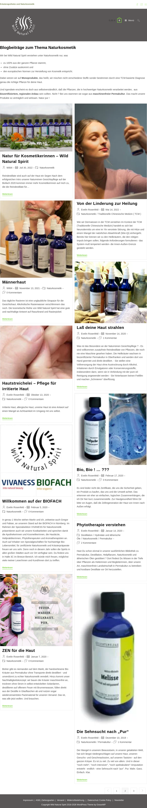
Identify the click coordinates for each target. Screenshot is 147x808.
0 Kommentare (14, 292)
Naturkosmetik (47, 167)
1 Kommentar (110, 338)
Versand (60, 800)
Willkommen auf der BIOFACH (32, 501)
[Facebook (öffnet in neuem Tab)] (137, 4)
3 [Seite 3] (133, 791)
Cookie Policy (105, 800)
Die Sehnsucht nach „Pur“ (103, 731)
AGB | (38, 800)
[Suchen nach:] (137, 20)
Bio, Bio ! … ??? (93, 469)
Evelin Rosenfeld (89, 209)
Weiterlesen (7, 194)
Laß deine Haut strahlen (100, 327)
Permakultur (106, 538)
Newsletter (119, 800)
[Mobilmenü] (128, 20)
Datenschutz (93, 800)
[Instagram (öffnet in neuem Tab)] (141, 4)
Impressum (28, 800)
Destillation (86, 535)
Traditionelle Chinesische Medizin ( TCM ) (119, 214)
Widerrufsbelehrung (75, 800)
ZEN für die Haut (18, 650)
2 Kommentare (88, 543)
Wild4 (9, 167)
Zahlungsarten (48, 800)
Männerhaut (14, 282)
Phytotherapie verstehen (101, 525)
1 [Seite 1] (116, 791)
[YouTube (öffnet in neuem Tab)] (145, 4)
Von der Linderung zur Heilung (107, 203)
